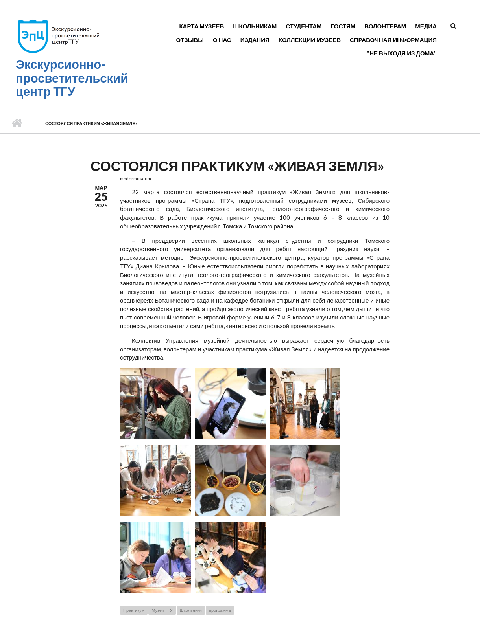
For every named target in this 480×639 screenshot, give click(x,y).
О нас (222, 39)
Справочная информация (393, 39)
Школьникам (255, 25)
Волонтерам (385, 25)
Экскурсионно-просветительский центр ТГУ (72, 78)
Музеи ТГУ (162, 610)
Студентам (303, 25)
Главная (17, 123)
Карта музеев (201, 25)
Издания (255, 39)
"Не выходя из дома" (402, 53)
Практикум (133, 610)
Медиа (426, 25)
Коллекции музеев (310, 39)
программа (220, 610)
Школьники (191, 610)
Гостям (343, 25)
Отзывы (189, 39)
